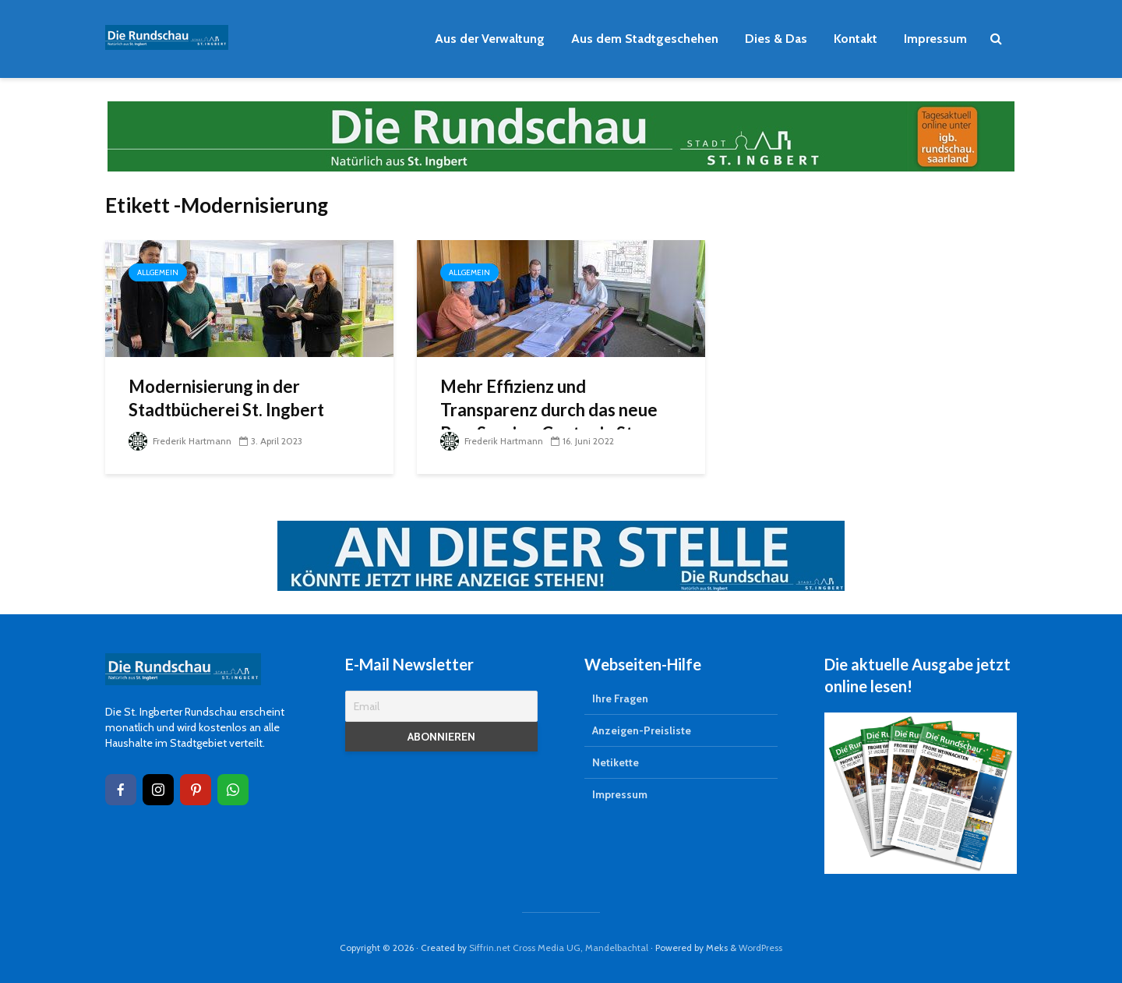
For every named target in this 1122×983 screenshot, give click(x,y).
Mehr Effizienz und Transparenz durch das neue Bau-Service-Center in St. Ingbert (549, 421)
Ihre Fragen (620, 698)
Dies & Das (776, 38)
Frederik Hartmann (180, 441)
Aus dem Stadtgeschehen (644, 38)
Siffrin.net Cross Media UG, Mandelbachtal (558, 947)
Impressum (935, 38)
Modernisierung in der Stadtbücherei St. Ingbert (226, 398)
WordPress (760, 947)
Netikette (615, 762)
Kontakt (855, 38)
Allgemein (157, 272)
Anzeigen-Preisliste (641, 730)
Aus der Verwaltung (490, 38)
